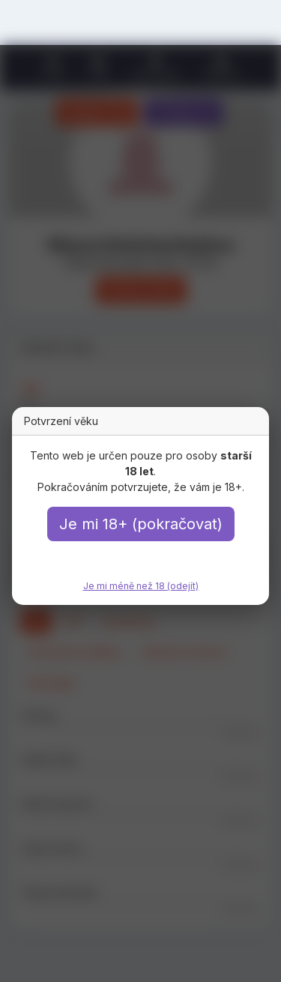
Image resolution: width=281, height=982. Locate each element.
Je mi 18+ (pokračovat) (141, 524)
